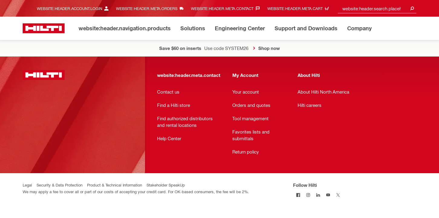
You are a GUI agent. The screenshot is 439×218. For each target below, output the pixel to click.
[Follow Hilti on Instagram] (308, 195)
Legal (27, 185)
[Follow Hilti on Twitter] (338, 195)
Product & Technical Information (114, 185)
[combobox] (377, 8)
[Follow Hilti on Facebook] (298, 195)
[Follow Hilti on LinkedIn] (318, 195)
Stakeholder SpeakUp (166, 185)
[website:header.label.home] (44, 28)
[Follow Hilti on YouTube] (328, 195)
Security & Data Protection (59, 185)
